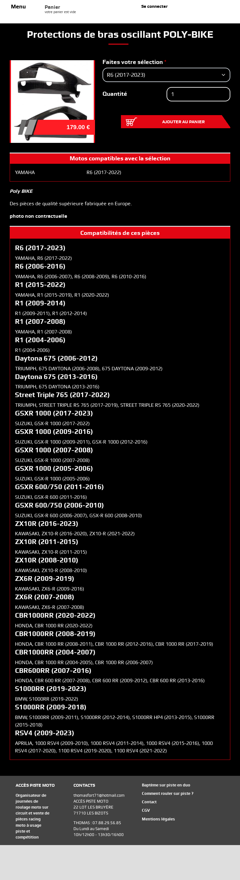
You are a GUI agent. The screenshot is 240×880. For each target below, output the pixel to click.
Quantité (114, 93)
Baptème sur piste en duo (166, 785)
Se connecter (154, 6)
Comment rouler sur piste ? (167, 793)
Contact (149, 802)
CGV (146, 810)
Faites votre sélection (132, 62)
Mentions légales (158, 819)
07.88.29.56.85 (106, 822)
